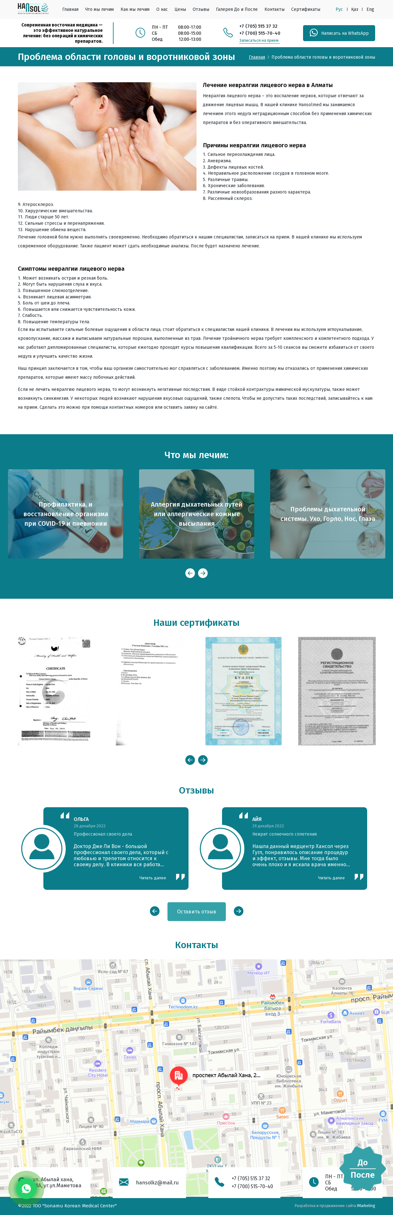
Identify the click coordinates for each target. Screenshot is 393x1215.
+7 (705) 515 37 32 (258, 26)
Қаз (354, 9)
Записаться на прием (258, 40)
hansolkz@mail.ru (157, 1183)
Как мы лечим (135, 9)
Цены (180, 9)
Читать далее (152, 878)
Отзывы (201, 9)
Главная (70, 9)
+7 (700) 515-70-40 (259, 33)
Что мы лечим (99, 9)
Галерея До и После (237, 9)
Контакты (274, 9)
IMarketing (366, 1206)
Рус (339, 9)
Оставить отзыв (196, 912)
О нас (162, 9)
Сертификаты (305, 9)
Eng (370, 9)
